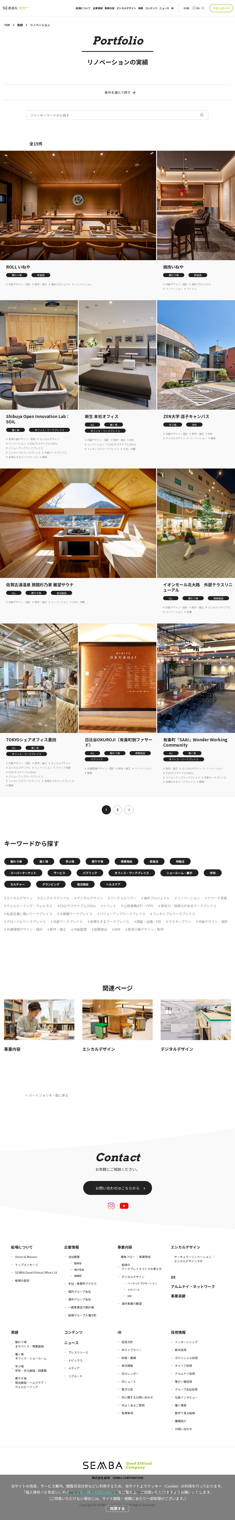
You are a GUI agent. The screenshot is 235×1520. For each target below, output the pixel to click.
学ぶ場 (172, 424)
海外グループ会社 (79, 1299)
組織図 (78, 1275)
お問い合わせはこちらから (117, 1188)
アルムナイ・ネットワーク (193, 1286)
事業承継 (178, 1295)
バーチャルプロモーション (142, 1283)
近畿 (189, 611)
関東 (44, 457)
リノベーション (83, 284)
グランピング (50, 884)
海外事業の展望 (132, 1303)
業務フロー (128, 1257)
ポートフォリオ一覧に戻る (48, 1095)
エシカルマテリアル (219, 607)
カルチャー (17, 884)
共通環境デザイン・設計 (100, 768)
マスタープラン (179, 921)
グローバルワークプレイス (26, 921)
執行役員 (79, 1269)
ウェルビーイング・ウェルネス (29, 906)
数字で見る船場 (185, 1413)
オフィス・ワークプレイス (49, 430)
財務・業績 (129, 1358)
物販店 (180, 861)
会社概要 (74, 1257)
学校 (194, 424)
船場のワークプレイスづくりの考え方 (142, 1267)
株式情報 (127, 1366)
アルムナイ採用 (185, 1374)
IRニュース (129, 1381)
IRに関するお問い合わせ (137, 1397)
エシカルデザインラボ (188, 1261)
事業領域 (145, 1257)
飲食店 (41, 275)
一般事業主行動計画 (81, 1307)
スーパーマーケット (23, 873)
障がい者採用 (183, 1381)
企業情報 (98, 8)
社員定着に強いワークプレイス (29, 914)
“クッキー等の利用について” (94, 1492)
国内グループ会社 (79, 1291)
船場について (83, 8)
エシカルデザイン (126, 8)
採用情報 (178, 1332)
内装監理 (80, 929)
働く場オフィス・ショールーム (31, 1356)
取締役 (78, 1263)
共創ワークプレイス (56, 452)
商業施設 (218, 598)
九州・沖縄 (129, 448)
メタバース (134, 1289)
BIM (132, 439)
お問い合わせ (220, 8)
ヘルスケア (113, 884)
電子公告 (127, 1389)
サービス (59, 873)
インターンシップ (186, 1342)
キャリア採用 (183, 1366)
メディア (73, 1368)
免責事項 (127, 1413)
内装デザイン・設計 (20, 284)
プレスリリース (78, 1352)
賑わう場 (17, 275)
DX (173, 1277)
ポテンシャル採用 (186, 1358)
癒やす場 (36, 593)
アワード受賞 (63, 767)
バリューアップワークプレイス (26, 448)
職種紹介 (180, 1421)
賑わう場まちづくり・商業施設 (29, 1344)
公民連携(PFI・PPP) (138, 906)
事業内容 (109, 8)
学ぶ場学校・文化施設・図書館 (31, 1368)
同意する (117, 1508)
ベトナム (192, 288)
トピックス (75, 1360)
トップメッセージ (26, 1265)
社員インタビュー (186, 1397)
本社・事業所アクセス (82, 1283)
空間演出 (100, 929)
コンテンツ (151, 8)
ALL (92, 424)
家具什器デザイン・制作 (22, 439)
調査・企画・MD (149, 921)
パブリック (97, 759)
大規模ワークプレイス (76, 914)
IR (172, 8)
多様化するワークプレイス (23, 457)
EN (197, 8)
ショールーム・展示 (179, 873)
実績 (140, 8)
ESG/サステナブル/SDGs (43, 443)
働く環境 (180, 1405)
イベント (109, 906)
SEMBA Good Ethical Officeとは (36, 1272)
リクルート (75, 1376)
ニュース (164, 8)
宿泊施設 (61, 593)
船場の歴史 (22, 1280)
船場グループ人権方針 (82, 1315)
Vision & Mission (26, 1257)
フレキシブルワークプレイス (24, 452)
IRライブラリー (132, 1350)
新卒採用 (180, 1350)
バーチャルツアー (123, 898)
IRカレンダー (130, 1374)
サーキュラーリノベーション (192, 1257)
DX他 (186, 8)
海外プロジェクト (61, 284)
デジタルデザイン (175, 438)
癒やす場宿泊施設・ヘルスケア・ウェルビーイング (31, 1382)
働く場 (15, 430)
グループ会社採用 (186, 1389)
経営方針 (127, 1342)
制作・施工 (41, 284)
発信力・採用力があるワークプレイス (188, 906)
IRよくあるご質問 (133, 1405)
